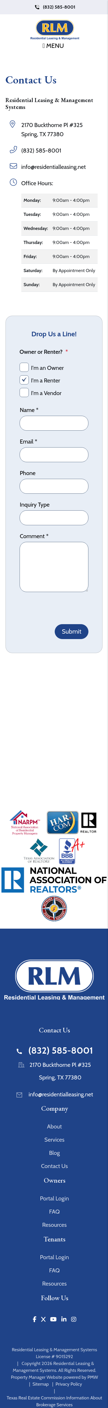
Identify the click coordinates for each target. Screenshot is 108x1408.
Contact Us (54, 1166)
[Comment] (54, 567)
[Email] (54, 454)
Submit (72, 631)
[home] (55, 30)
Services (54, 1139)
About (54, 1126)
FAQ (54, 1211)
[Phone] (54, 486)
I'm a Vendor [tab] (46, 393)
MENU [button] (53, 46)
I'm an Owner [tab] (47, 367)
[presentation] (63, 607)
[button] (35, 1319)
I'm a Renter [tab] (45, 380)
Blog (54, 1152)
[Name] (54, 423)
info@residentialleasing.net (53, 166)
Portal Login (54, 1198)
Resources (54, 1224)
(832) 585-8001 (59, 7)
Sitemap (41, 1384)
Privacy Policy (69, 1384)
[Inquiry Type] (54, 517)
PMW (93, 1377)
